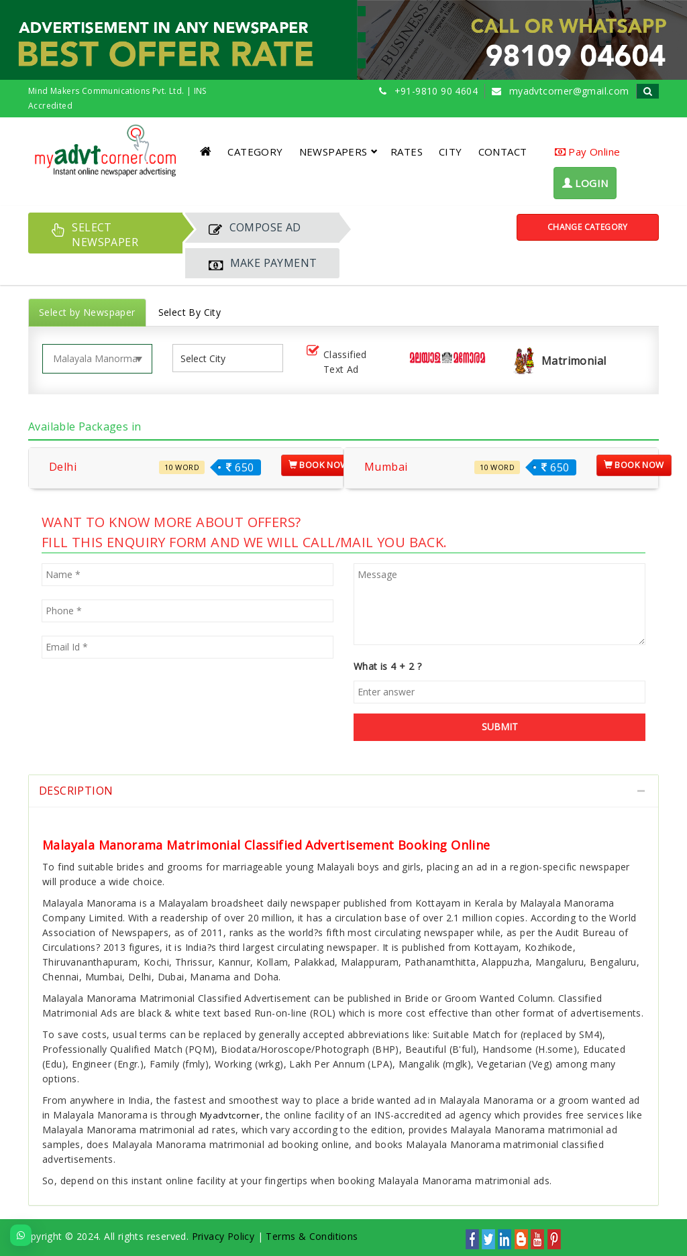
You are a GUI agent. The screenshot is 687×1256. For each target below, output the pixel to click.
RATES (406, 151)
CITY (450, 151)
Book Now (318, 465)
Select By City (189, 312)
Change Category (587, 227)
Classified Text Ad (335, 362)
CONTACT (502, 151)
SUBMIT (500, 726)
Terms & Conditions (312, 1236)
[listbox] (208, 358)
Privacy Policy (223, 1236)
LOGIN (585, 183)
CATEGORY (254, 151)
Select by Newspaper (87, 312)
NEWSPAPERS (338, 151)
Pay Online (588, 151)
